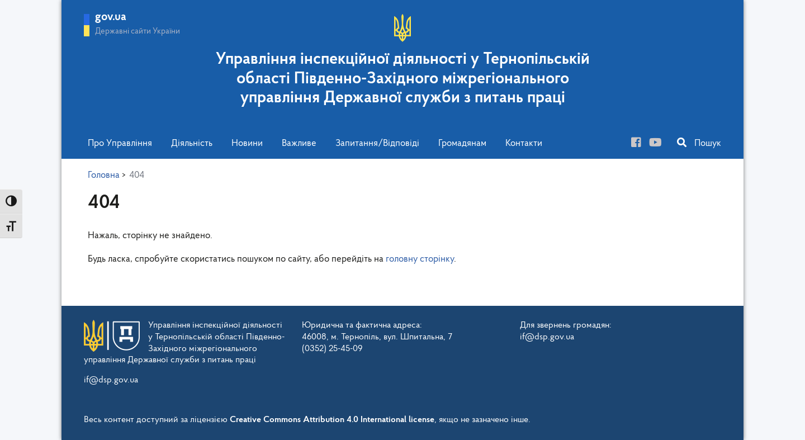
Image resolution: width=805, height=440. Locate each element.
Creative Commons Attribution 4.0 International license (332, 419)
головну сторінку (420, 259)
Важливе (299, 143)
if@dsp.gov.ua (111, 380)
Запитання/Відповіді (377, 143)
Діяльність (191, 143)
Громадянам (462, 143)
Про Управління (120, 143)
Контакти (523, 143)
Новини (247, 143)
